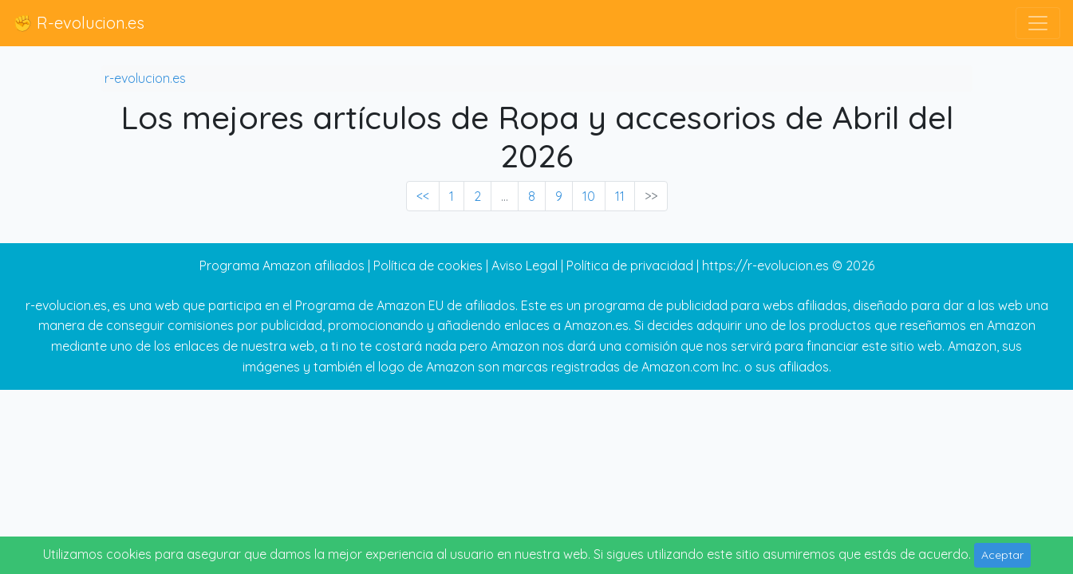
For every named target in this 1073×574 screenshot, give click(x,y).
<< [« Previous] (422, 196)
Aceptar (1002, 555)
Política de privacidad (629, 265)
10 (588, 196)
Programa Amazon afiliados (282, 265)
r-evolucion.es (145, 78)
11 (620, 196)
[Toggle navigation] (1038, 23)
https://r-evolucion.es (765, 265)
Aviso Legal (524, 265)
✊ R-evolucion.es (78, 23)
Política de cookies (428, 265)
